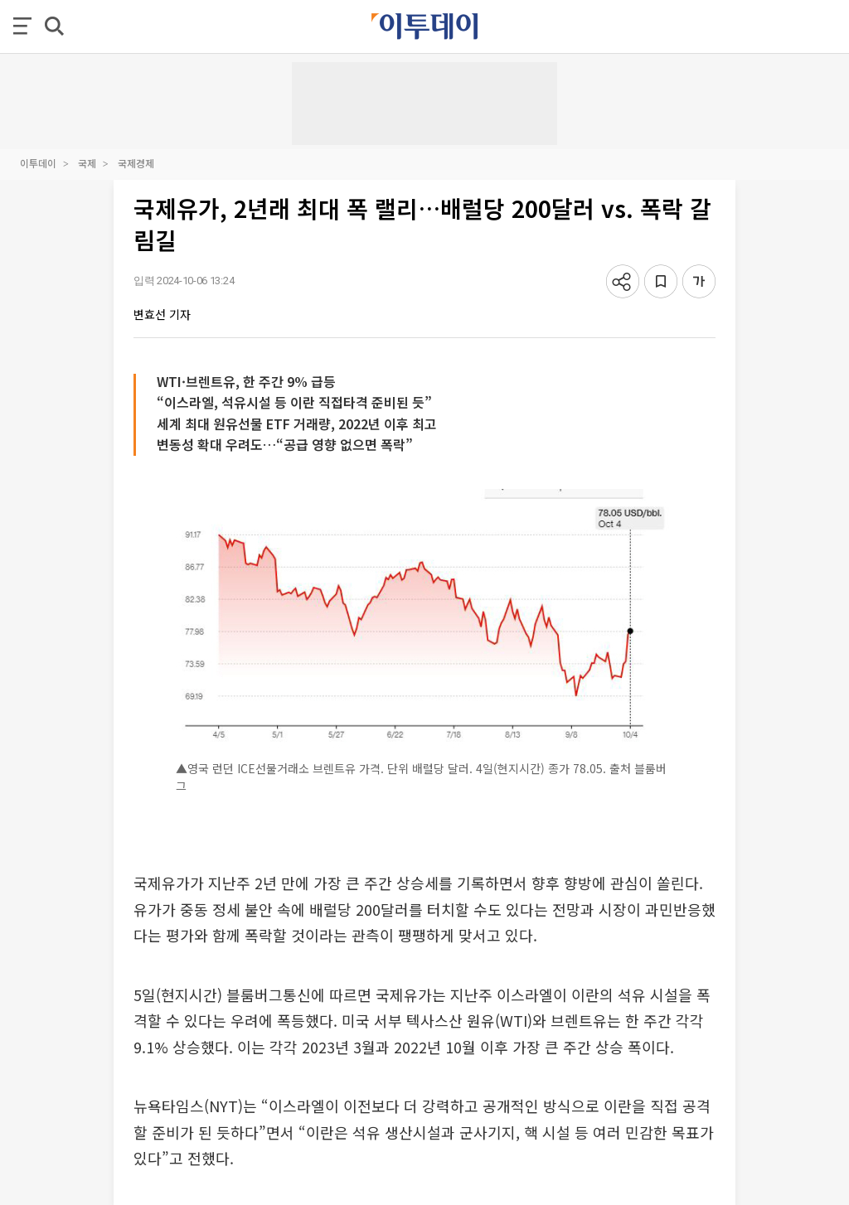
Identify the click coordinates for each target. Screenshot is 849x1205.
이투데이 (38, 163)
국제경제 (136, 163)
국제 (87, 163)
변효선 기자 (162, 314)
